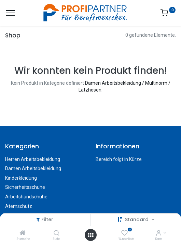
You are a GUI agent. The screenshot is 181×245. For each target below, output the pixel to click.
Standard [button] (137, 219)
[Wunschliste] (124, 233)
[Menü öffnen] (90, 235)
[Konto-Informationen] (158, 233)
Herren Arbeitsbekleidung (32, 159)
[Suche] (56, 233)
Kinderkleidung (21, 178)
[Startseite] (22, 233)
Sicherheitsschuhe (25, 187)
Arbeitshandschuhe (26, 196)
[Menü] (10, 13)
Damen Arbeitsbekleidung (33, 168)
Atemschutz (18, 206)
